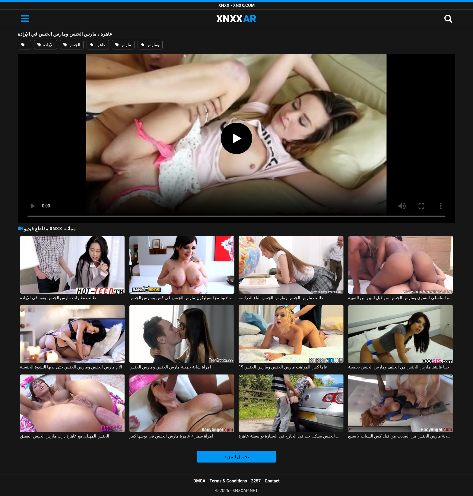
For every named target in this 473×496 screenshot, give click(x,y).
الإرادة (45, 44)
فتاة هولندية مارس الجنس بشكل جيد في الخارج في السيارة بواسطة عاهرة (291, 436)
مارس (123, 44)
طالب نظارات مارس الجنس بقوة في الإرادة (58, 297)
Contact (272, 481)
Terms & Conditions (228, 481)
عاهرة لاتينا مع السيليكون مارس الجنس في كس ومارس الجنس (181, 297)
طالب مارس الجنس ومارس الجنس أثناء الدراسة (281, 297)
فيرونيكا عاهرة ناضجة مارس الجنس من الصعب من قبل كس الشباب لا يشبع (400, 436)
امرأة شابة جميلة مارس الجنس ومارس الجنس (170, 367)
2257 (256, 481)
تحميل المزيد (236, 457)
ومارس (150, 44)
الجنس (71, 44)
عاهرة (97, 44)
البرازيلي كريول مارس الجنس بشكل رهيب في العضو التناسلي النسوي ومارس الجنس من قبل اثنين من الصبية (400, 297)
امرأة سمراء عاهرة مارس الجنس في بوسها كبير (171, 436)
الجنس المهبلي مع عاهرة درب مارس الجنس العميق (64, 436)
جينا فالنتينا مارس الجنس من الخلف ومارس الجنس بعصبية (398, 367)
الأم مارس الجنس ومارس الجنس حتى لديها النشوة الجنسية (71, 367)
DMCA (199, 481)
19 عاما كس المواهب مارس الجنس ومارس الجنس (283, 367)
